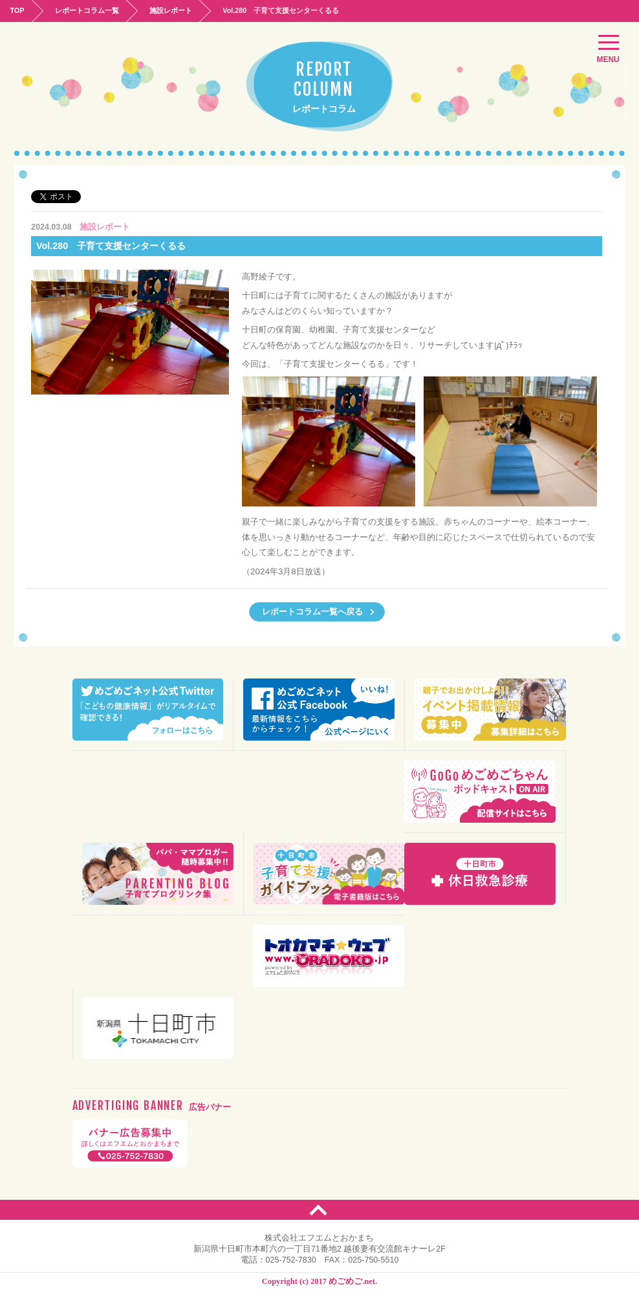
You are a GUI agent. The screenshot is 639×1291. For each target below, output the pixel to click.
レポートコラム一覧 (88, 10)
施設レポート (172, 10)
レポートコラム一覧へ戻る (318, 611)
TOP (17, 10)
